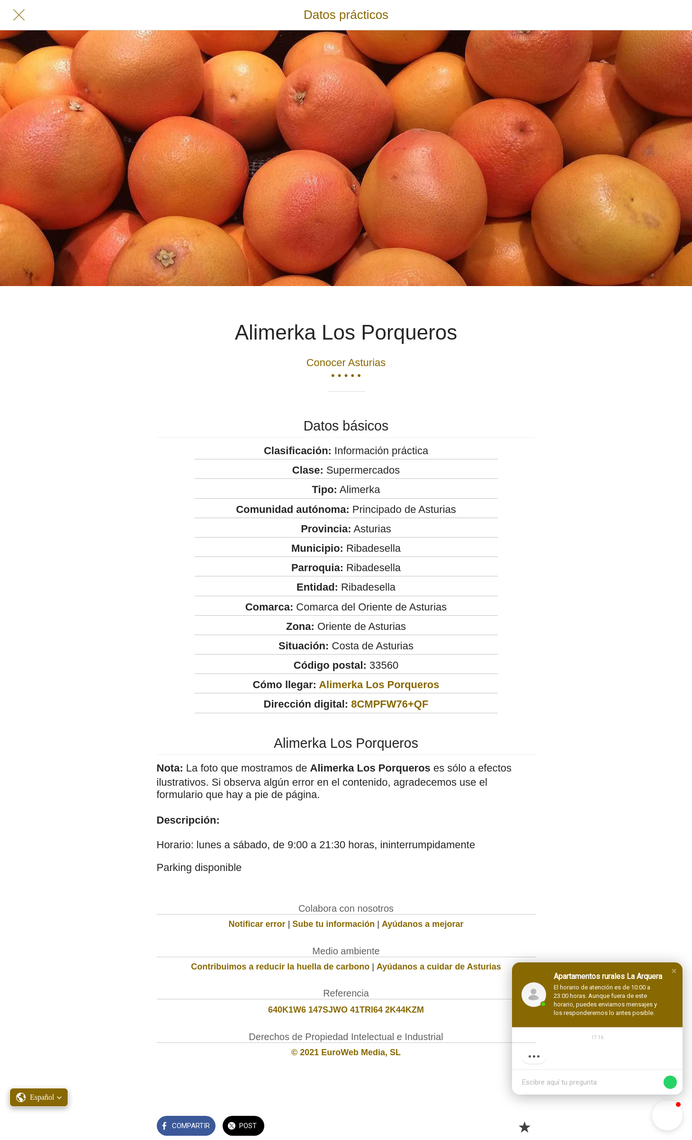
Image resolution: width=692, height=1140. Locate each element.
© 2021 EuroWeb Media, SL (346, 1052)
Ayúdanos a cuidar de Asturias (439, 966)
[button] (674, 971)
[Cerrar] (19, 15)
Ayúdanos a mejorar (422, 924)
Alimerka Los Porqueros (379, 685)
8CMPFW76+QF (389, 704)
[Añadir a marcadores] (524, 1126)
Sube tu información (333, 924)
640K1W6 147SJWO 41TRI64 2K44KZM (346, 1009)
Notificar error (257, 924)
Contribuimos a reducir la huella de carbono (280, 966)
